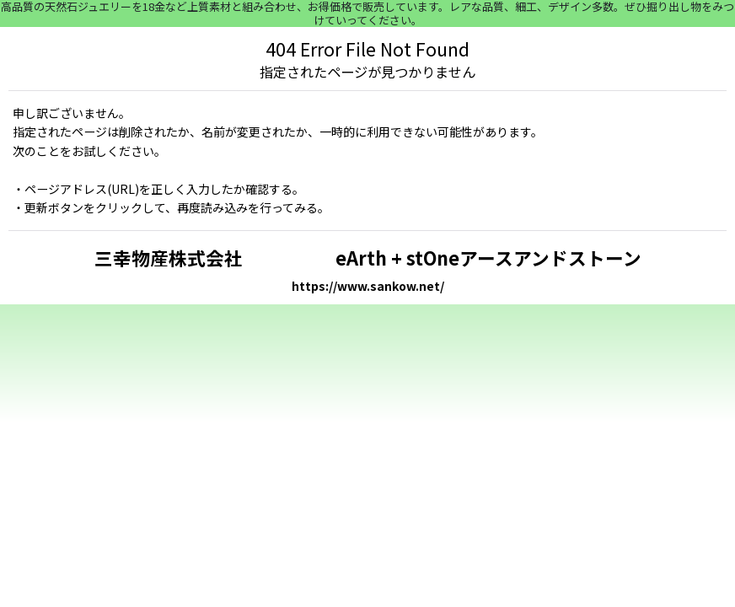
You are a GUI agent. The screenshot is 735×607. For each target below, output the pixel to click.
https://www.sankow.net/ (368, 285)
